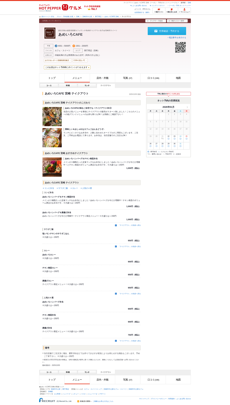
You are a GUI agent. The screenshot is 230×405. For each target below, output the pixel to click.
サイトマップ (144, 399)
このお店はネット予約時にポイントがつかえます (66, 67)
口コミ (153, 78)
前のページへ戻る (48, 16)
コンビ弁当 (49, 188)
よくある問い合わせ (139, 5)
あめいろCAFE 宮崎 (111, 16)
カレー (75, 188)
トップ (51, 78)
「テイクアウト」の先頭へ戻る (129, 225)
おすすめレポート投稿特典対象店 (57, 60)
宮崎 (189, 3)
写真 (127, 78)
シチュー (75, 394)
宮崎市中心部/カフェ (136, 389)
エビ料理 (57, 394)
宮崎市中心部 (87, 16)
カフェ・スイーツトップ (93, 389)
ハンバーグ (66, 394)
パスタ (83, 394)
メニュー (77, 78)
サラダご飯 (63, 188)
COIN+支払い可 (79, 60)
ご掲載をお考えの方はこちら (103, 401)
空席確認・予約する (169, 31)
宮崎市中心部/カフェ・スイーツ (115, 389)
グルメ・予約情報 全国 (65, 16)
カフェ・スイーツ (62, 50)
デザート (102, 394)
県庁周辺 (98, 16)
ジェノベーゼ (92, 394)
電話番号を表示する (177, 37)
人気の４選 (87, 188)
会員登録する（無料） (142, 12)
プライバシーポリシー (159, 399)
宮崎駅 (50, 391)
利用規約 (171, 399)
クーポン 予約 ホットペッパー (180, 5)
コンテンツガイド (158, 5)
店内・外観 (102, 78)
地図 (178, 78)
